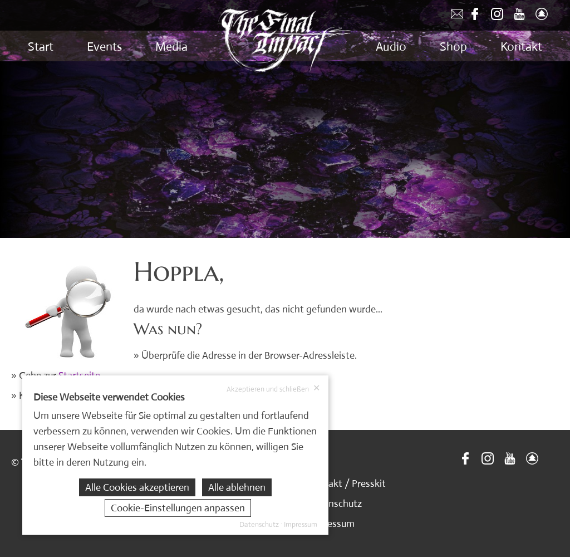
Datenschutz (334, 503)
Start (40, 46)
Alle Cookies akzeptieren (137, 487)
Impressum (331, 523)
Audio (391, 46)
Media (171, 46)
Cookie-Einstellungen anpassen (178, 508)
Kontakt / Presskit (346, 483)
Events (104, 46)
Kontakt (521, 46)
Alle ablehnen (237, 487)
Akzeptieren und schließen (273, 389)
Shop (453, 46)
